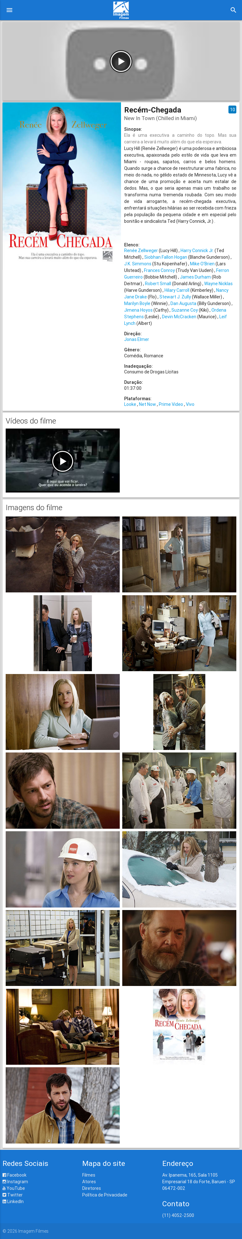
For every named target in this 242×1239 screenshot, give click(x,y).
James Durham (195, 277)
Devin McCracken (179, 317)
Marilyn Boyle (137, 303)
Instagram (15, 1181)
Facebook (14, 1175)
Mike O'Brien (202, 264)
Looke (130, 404)
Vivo (190, 404)
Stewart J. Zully (175, 297)
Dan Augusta (183, 303)
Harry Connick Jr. (197, 250)
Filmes (88, 1175)
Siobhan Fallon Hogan (165, 257)
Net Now (147, 404)
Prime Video (171, 404)
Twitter (13, 1195)
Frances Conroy (159, 270)
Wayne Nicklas (218, 283)
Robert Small (158, 283)
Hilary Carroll (176, 290)
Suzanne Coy (184, 310)
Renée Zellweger (141, 250)
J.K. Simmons (137, 264)
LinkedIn (13, 1201)
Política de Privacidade (104, 1195)
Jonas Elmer (136, 339)
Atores (89, 1181)
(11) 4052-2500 (178, 1215)
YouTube (14, 1188)
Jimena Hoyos (138, 310)
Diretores (91, 1188)
